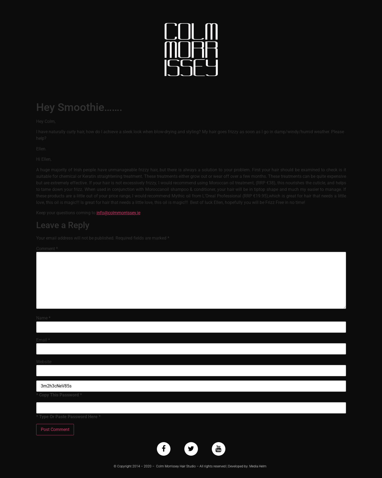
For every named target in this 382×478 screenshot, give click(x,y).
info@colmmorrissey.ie (118, 212)
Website (43, 362)
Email (43, 340)
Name (43, 318)
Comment (47, 249)
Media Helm (257, 466)
